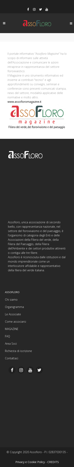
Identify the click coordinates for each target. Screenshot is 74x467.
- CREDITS (52, 462)
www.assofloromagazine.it (24, 102)
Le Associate (13, 314)
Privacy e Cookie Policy (30, 462)
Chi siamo (11, 299)
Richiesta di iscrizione (18, 351)
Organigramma (14, 307)
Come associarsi (15, 321)
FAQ (7, 336)
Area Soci (11, 343)
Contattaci (11, 358)
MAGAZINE (11, 329)
